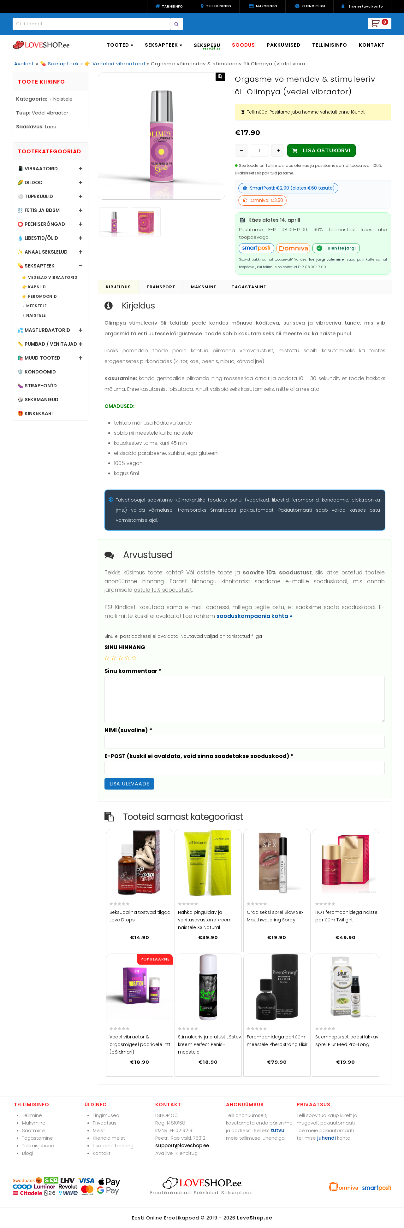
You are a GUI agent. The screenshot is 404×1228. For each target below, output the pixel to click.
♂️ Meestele (34, 306)
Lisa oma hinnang (113, 1145)
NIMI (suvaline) (128, 730)
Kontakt (101, 1153)
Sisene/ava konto (365, 6)
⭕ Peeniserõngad (41, 224)
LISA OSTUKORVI (327, 150)
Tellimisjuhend (38, 1145)
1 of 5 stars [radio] (106, 657)
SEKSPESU (207, 46)
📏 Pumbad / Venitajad (47, 344)
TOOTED (120, 45)
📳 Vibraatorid (37, 168)
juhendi (326, 1138)
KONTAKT (372, 45)
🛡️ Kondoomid (36, 371)
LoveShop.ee (254, 1217)
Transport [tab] (160, 287)
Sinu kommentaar (133, 671)
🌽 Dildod (30, 182)
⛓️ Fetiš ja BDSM (38, 210)
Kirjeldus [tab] (118, 287)
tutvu (277, 1130)
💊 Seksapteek (59, 63)
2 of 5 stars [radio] (113, 657)
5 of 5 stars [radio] (134, 657)
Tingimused (106, 1115)
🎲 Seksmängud (37, 399)
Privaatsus (104, 1122)
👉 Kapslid (34, 287)
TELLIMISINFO (329, 45)
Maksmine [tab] (203, 287)
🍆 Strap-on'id (37, 385)
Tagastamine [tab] (249, 287)
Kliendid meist (109, 1138)
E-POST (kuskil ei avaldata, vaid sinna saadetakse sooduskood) (199, 756)
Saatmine (33, 1130)
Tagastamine (37, 1138)
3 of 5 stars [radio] (120, 657)
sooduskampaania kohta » (254, 616)
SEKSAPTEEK (163, 45)
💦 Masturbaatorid (43, 330)
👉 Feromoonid (39, 296)
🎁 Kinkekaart (36, 413)
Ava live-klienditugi (177, 1153)
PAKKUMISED (283, 45)
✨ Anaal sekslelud (42, 252)
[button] (220, 77)
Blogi (27, 1153)
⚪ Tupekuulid (35, 196)
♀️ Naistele (34, 315)
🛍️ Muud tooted (38, 358)
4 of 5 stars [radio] (127, 657)
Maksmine (33, 1122)
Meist (99, 1130)
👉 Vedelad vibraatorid (115, 63)
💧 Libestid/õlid (37, 238)
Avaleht (24, 63)
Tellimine (32, 1115)
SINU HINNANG (124, 647)
